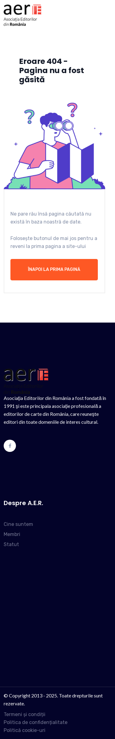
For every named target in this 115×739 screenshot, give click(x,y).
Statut (11, 544)
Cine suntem (18, 524)
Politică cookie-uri (24, 730)
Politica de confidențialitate (35, 722)
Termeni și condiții (24, 714)
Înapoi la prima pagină (54, 269)
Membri (12, 534)
